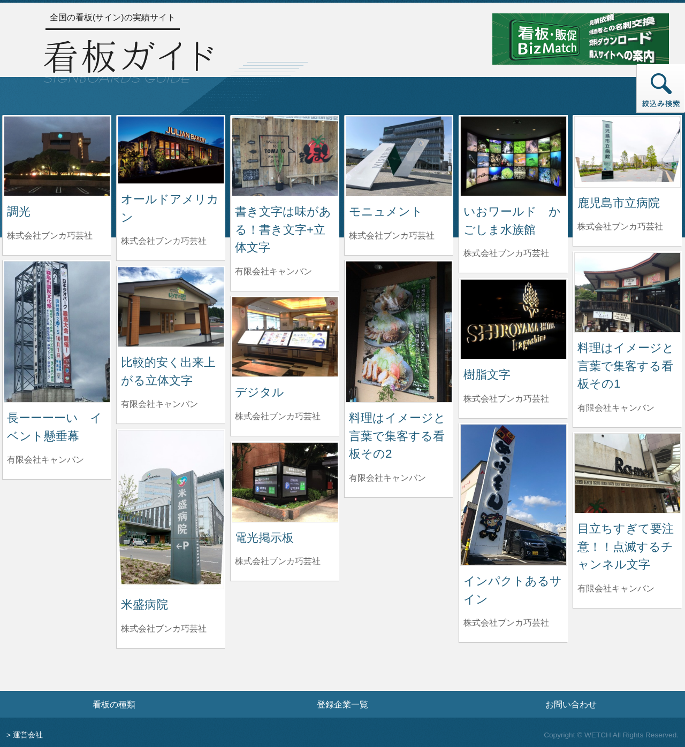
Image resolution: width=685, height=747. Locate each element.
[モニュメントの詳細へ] (399, 155)
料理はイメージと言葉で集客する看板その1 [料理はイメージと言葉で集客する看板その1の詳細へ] (625, 365)
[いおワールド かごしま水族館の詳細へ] (513, 155)
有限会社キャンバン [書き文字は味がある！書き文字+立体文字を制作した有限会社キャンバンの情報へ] (273, 271)
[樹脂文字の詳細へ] (513, 318)
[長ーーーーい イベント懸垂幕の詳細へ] (57, 331)
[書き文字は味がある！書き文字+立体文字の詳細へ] (285, 155)
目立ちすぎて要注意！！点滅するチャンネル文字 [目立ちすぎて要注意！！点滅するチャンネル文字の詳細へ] (625, 546)
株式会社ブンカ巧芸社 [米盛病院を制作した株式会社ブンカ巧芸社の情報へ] (164, 628)
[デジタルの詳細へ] (285, 336)
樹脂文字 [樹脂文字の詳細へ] (487, 374)
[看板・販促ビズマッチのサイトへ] (580, 38)
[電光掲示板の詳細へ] (285, 481)
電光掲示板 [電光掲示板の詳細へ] (264, 537)
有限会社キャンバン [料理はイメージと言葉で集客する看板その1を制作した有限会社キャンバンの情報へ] (615, 407)
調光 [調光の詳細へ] (19, 211)
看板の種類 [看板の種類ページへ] (114, 704)
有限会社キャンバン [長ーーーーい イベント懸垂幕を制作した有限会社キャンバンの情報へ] (45, 459)
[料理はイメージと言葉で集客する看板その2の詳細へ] (399, 331)
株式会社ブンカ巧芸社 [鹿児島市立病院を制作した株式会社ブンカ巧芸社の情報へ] (620, 226)
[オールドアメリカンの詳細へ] (171, 149)
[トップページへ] (128, 60)
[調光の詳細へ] (57, 155)
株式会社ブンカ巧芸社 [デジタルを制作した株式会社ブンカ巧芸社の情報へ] (278, 416)
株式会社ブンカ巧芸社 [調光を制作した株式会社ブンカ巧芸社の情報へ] (50, 235)
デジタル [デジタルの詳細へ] (259, 392)
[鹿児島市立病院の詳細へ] (627, 151)
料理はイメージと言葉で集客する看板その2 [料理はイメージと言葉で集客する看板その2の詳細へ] (397, 435)
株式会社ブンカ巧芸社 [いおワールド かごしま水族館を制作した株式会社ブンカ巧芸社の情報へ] (506, 253)
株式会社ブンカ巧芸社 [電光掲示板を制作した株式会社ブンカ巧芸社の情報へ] (278, 561)
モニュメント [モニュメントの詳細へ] (386, 211)
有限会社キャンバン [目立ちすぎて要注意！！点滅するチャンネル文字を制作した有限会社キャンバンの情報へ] (615, 588)
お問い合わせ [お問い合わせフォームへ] (571, 704)
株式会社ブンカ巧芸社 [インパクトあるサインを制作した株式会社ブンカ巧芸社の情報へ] (506, 622)
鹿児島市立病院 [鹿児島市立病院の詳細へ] (618, 203)
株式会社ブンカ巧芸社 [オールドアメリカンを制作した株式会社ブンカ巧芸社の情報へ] (164, 240)
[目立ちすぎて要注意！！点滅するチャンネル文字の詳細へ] (627, 472)
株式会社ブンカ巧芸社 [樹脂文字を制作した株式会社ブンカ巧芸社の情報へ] (506, 398)
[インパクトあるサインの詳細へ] (513, 494)
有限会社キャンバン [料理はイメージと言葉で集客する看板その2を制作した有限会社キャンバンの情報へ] (387, 477)
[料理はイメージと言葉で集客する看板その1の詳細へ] (627, 291)
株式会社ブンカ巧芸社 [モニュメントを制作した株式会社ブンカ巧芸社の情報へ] (392, 235)
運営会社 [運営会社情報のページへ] (28, 735)
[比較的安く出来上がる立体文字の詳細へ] (171, 306)
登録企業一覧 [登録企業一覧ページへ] (342, 704)
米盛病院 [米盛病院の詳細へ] (144, 604)
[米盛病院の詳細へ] (171, 508)
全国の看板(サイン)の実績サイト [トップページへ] (113, 17)
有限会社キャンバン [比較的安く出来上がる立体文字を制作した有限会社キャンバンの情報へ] (159, 404)
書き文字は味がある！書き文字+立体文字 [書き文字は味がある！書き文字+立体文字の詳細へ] (283, 229)
